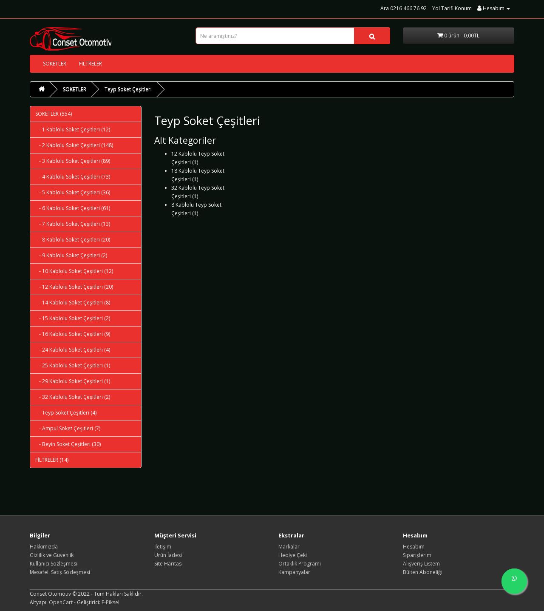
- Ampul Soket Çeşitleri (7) (67, 428)
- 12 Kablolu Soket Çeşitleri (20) (74, 286)
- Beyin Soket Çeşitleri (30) (68, 444)
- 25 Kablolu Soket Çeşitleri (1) (72, 365)
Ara (384, 8)
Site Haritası (168, 563)
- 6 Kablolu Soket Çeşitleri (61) (72, 208)
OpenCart (61, 602)
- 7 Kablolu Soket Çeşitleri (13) (72, 223)
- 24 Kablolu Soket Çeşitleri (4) (72, 349)
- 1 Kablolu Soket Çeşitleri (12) (72, 129)
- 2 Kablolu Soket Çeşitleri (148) (74, 145)
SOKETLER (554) (53, 113)
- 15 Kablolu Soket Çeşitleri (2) (72, 318)
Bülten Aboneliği (422, 572)
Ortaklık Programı (299, 563)
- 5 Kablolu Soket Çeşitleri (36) (72, 192)
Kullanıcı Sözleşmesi (53, 563)
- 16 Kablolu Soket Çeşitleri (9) (72, 334)
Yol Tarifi (452, 8)
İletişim (162, 546)
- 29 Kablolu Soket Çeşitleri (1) (72, 381)
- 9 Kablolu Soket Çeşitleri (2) (71, 255)
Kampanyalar (294, 572)
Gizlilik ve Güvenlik (52, 555)
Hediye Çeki (292, 555)
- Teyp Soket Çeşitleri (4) (65, 412)
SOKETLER (54, 63)
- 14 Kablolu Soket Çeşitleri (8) (72, 302)
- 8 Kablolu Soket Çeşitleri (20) (72, 239)
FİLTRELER (90, 63)
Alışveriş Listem (421, 563)
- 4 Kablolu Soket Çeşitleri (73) (72, 176)
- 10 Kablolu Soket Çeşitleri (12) (74, 271)
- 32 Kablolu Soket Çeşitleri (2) (72, 397)
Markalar (289, 546)
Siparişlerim (417, 555)
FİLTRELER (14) (51, 459)
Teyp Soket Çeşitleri (128, 89)
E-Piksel (110, 602)
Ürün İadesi (168, 555)
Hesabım (414, 546)
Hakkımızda (44, 546)
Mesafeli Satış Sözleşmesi (60, 572)
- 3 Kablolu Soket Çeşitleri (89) (72, 161)
